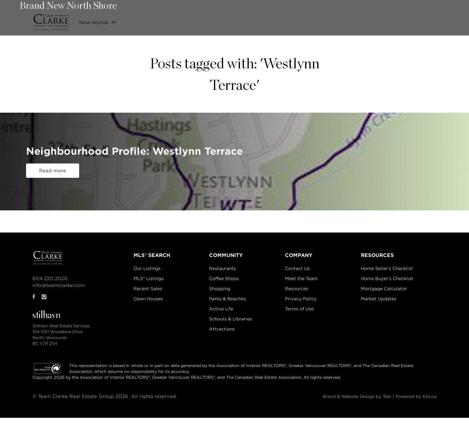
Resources (298, 290)
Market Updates (382, 300)
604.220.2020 (43, 279)
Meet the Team (303, 279)
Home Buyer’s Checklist (391, 279)
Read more (52, 173)
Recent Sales (320, 20)
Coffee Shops (223, 279)
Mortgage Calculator (388, 290)
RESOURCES (380, 256)
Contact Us (390, 20)
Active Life (220, 310)
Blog (416, 20)
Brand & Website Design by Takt (352, 397)
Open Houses (145, 300)
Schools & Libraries (229, 320)
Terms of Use (301, 310)
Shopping (219, 290)
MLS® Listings (145, 279)
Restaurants (221, 269)
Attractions (221, 330)
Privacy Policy (302, 300)
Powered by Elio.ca (419, 397)
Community (356, 20)
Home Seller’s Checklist (391, 269)
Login (436, 20)
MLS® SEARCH (147, 256)
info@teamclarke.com (52, 286)
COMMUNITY (224, 256)
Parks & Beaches (226, 300)
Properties (286, 20)
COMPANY (300, 256)
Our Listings (252, 20)
